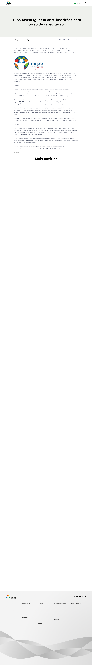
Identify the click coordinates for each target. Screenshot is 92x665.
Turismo (46, 16)
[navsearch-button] (85, 3)
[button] (59, 39)
